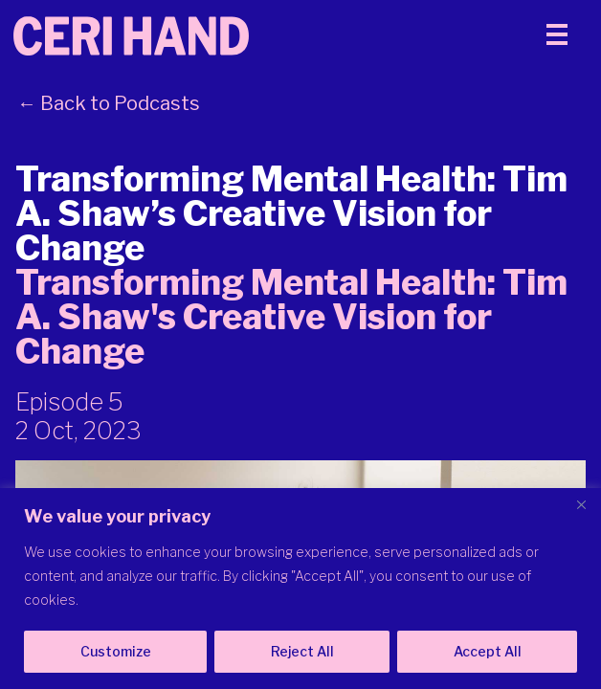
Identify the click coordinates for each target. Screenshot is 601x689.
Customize (115, 651)
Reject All (302, 651)
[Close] (580, 504)
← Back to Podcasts (108, 103)
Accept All (488, 651)
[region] (300, 588)
